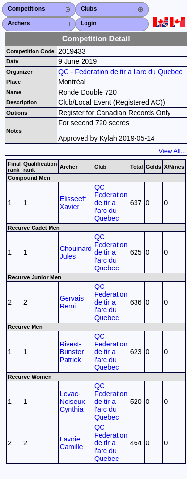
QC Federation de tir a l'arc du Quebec (111, 202)
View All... (172, 150)
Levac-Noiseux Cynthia (72, 401)
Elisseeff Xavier (73, 203)
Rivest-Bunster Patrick (72, 352)
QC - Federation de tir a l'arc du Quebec (120, 72)
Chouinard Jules (76, 252)
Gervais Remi (72, 302)
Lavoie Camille (71, 443)
